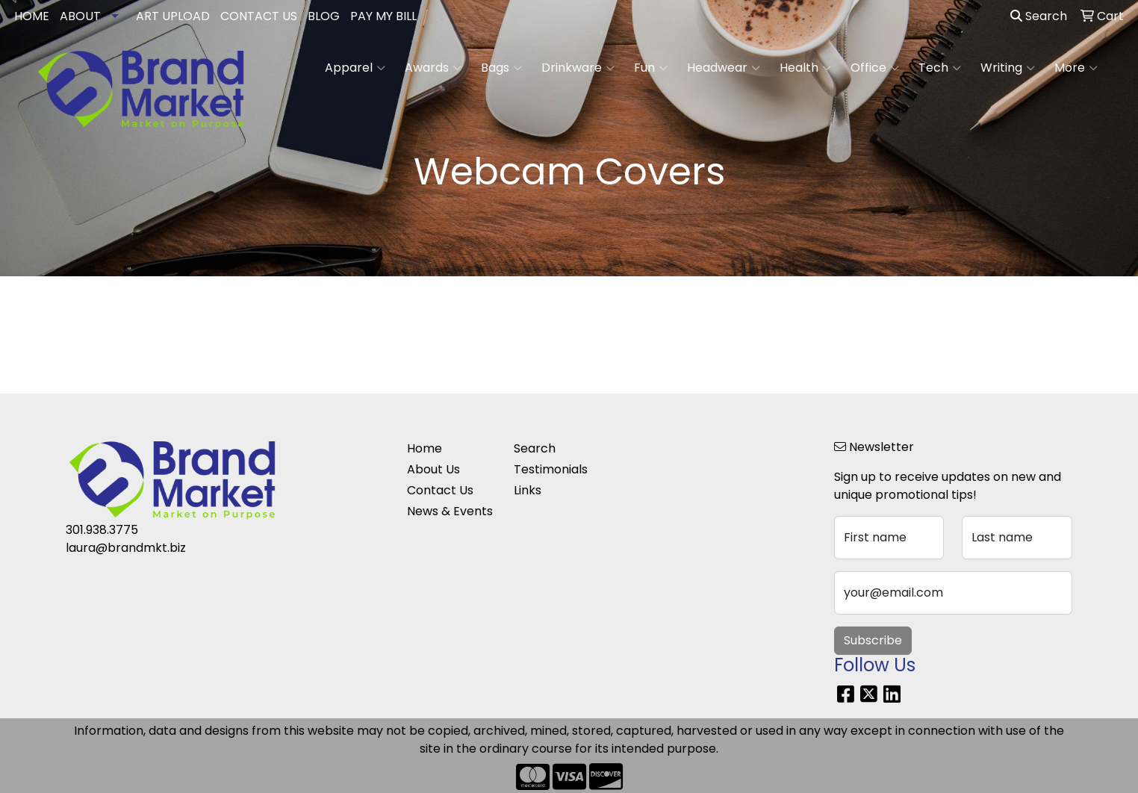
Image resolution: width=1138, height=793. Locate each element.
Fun (651, 68)
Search (1038, 16)
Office (875, 68)
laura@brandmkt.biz (126, 547)
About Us (433, 469)
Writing (1007, 68)
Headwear (723, 68)
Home (424, 448)
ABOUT (80, 16)
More (1076, 68)
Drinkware (578, 68)
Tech (939, 68)
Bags (501, 68)
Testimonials (551, 469)
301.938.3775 (102, 529)
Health (805, 68)
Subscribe (873, 640)
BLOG (324, 16)
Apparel (355, 68)
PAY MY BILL (383, 16)
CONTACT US (258, 16)
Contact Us (440, 490)
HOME (31, 16)
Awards (433, 68)
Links (527, 490)
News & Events (450, 511)
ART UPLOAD (173, 16)
